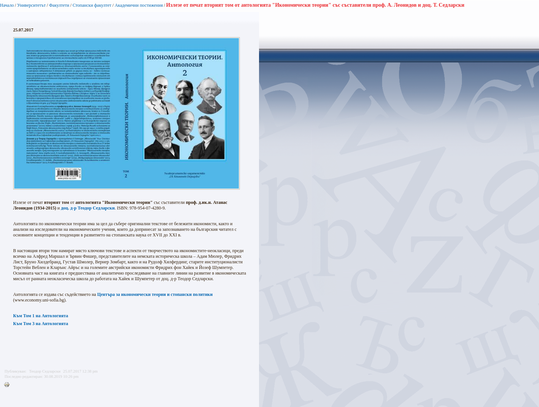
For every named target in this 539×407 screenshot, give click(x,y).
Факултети (59, 5)
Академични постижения (139, 5)
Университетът (31, 5)
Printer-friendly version (8, 385)
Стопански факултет (92, 5)
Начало (7, 5)
